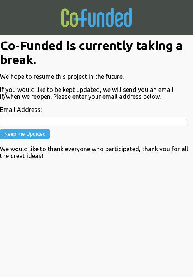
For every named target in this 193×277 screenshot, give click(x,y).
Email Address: (21, 109)
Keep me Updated (24, 134)
